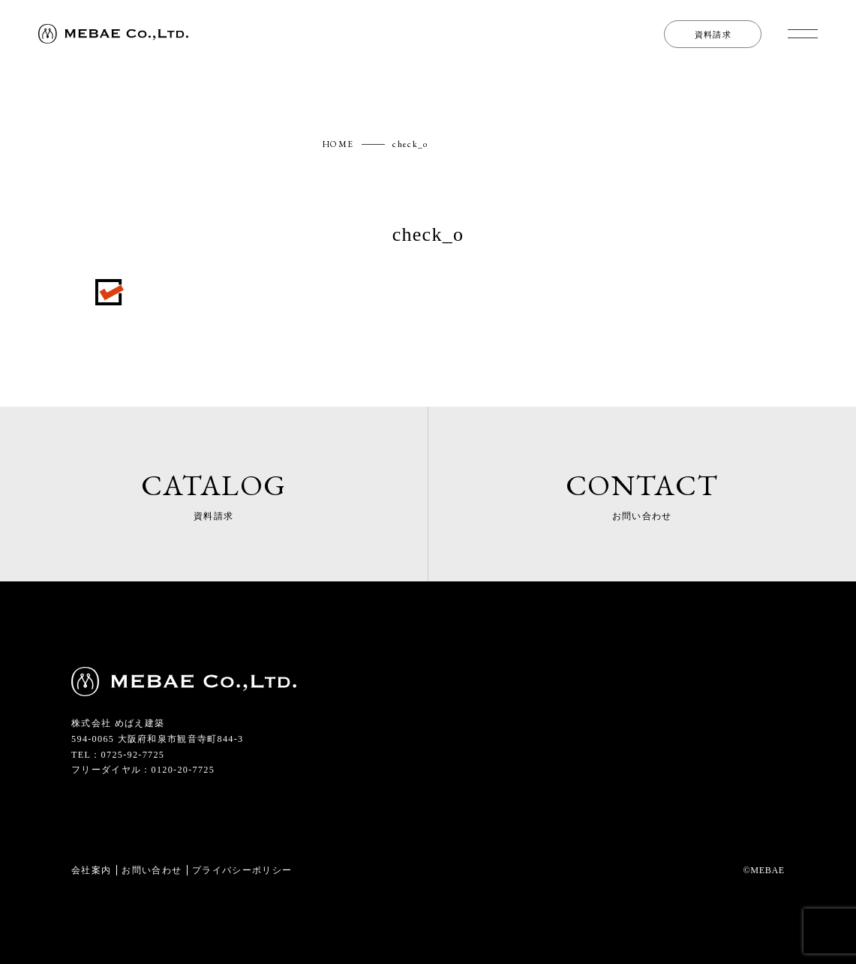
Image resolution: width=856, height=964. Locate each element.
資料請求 (713, 34)
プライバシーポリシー (242, 870)
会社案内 (91, 870)
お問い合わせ (152, 870)
